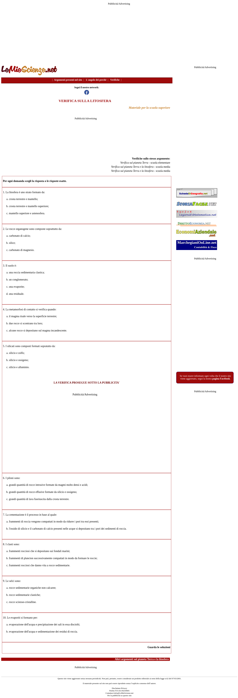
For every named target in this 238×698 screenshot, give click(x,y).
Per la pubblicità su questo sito (119, 695)
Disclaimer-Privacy (119, 688)
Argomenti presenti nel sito (68, 80)
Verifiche (115, 80)
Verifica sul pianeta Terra (134, 162)
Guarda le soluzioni (159, 647)
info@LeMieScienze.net (123, 693)
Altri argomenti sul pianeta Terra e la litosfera (142, 659)
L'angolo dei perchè (96, 80)
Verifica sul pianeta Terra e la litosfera (132, 166)
